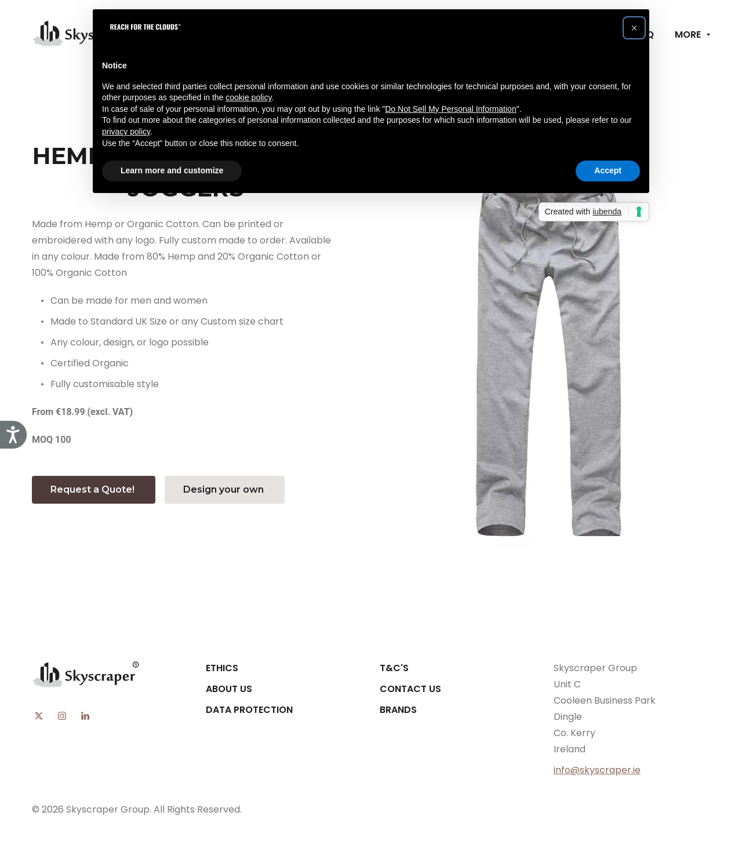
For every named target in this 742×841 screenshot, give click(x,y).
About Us (229, 689)
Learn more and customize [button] (172, 170)
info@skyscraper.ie (597, 770)
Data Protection (249, 709)
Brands (398, 709)
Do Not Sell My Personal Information (450, 109)
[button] (634, 28)
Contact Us (410, 689)
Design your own (224, 489)
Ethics (222, 668)
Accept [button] (607, 170)
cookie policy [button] (248, 97)
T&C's (394, 668)
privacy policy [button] (126, 131)
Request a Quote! (93, 489)
